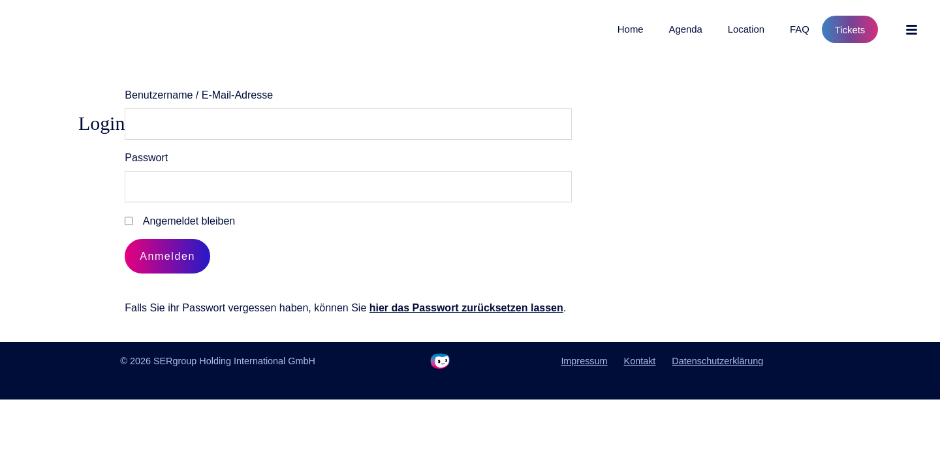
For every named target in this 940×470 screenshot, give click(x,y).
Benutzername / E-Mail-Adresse (199, 95)
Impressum (584, 361)
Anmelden (167, 256)
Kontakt (640, 361)
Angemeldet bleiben (189, 221)
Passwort (146, 157)
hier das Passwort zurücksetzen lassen (466, 307)
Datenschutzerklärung (717, 361)
